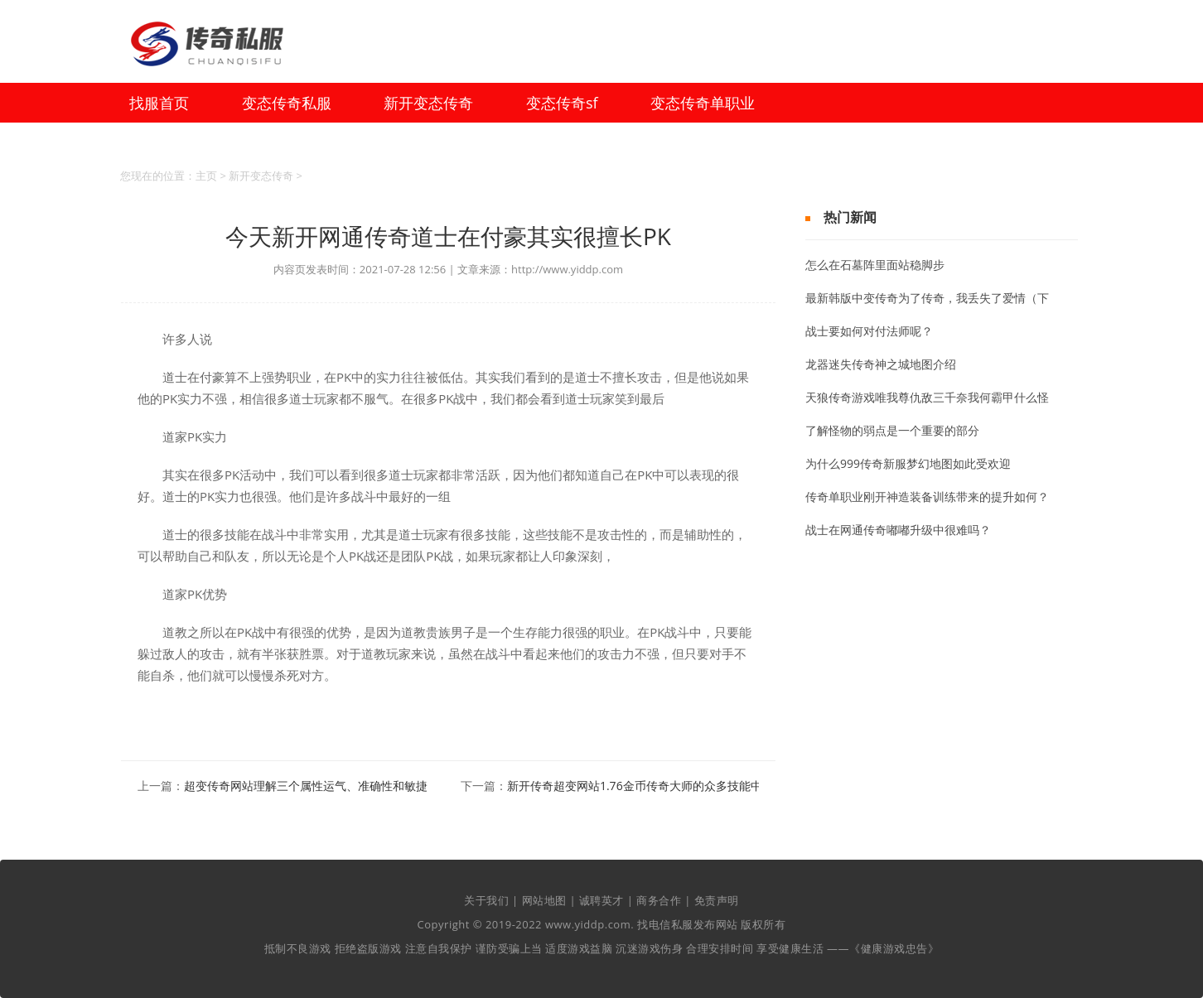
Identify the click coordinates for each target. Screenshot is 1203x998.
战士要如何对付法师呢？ (869, 331)
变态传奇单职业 (702, 103)
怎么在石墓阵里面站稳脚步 (875, 264)
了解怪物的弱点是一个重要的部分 (892, 430)
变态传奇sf (562, 103)
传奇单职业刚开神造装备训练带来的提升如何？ (927, 496)
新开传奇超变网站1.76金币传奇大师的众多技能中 (634, 785)
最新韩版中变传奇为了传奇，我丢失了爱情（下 (927, 298)
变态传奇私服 (286, 103)
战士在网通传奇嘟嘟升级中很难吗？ (898, 530)
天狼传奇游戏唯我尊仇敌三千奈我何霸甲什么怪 (927, 397)
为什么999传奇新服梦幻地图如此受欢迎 (908, 463)
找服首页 (159, 103)
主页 (206, 175)
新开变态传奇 (428, 103)
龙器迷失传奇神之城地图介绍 (880, 364)
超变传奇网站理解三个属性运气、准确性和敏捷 (306, 785)
